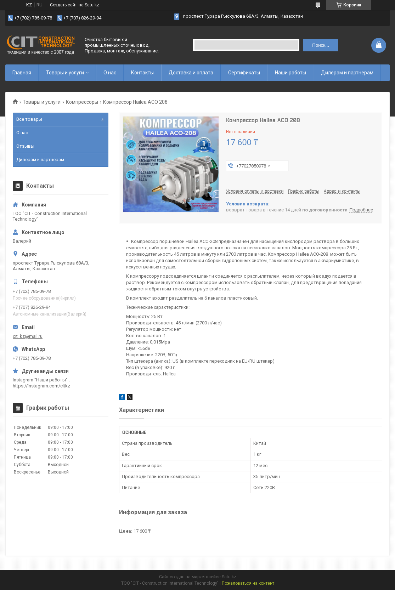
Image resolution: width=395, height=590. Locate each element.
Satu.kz (229, 576)
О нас (109, 72)
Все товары (29, 119)
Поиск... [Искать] (320, 45)
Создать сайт (63, 4)
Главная (21, 72)
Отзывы (25, 146)
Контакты (142, 72)
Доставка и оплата (191, 72)
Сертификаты (244, 72)
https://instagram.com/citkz (41, 385)
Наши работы (290, 72)
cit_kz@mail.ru (28, 336)
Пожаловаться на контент (248, 583)
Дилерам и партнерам (347, 72)
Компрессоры (82, 102)
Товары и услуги (65, 72)
